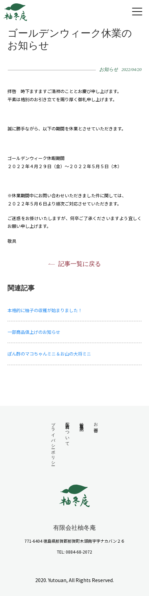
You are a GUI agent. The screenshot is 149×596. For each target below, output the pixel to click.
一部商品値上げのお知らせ (33, 332)
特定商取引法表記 (81, 422)
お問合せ (95, 425)
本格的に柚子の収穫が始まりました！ (44, 310)
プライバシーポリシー (53, 441)
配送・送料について (67, 432)
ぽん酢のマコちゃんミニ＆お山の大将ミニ (51, 353)
